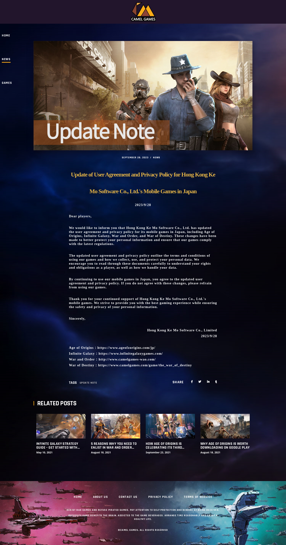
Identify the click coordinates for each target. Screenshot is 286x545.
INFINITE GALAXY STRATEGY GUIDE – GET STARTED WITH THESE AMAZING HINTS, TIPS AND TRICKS (58, 446)
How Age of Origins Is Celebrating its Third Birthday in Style (164, 446)
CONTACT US (128, 497)
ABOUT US (100, 497)
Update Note (88, 383)
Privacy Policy (160, 497)
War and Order (125, 236)
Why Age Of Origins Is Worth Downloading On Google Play (225, 446)
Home (78, 497)
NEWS (156, 157)
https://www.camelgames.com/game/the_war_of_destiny (145, 365)
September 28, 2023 (135, 157)
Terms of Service (198, 497)
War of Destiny (159, 236)
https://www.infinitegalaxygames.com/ (130, 353)
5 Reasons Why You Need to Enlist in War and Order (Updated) (114, 446)
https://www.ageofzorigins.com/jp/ (126, 348)
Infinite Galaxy (97, 236)
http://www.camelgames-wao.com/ (127, 359)
